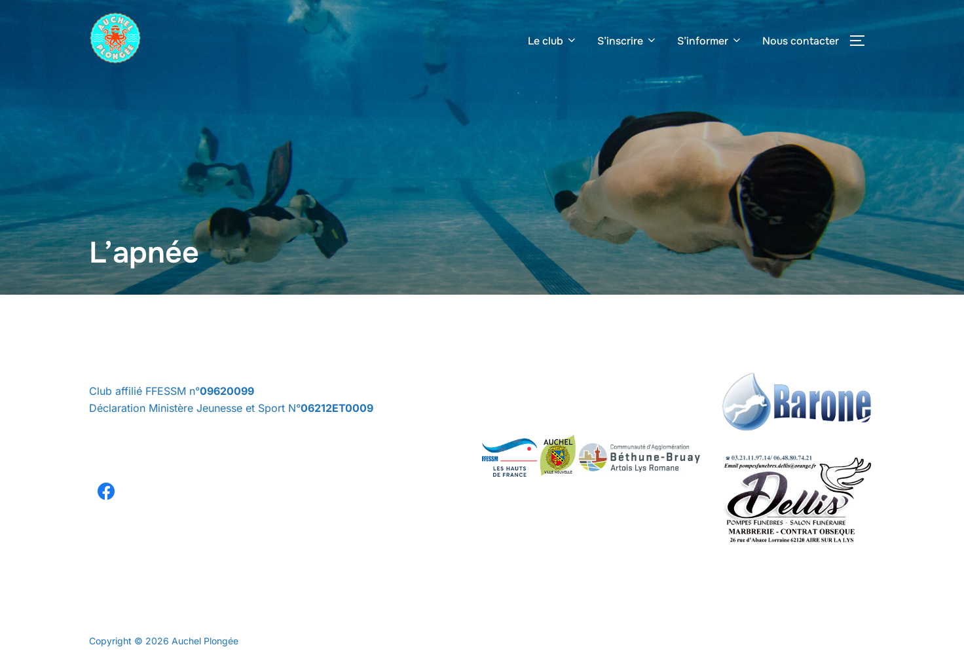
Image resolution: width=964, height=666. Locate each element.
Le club (553, 41)
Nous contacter (800, 41)
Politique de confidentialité (145, 626)
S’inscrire (627, 41)
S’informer (710, 41)
